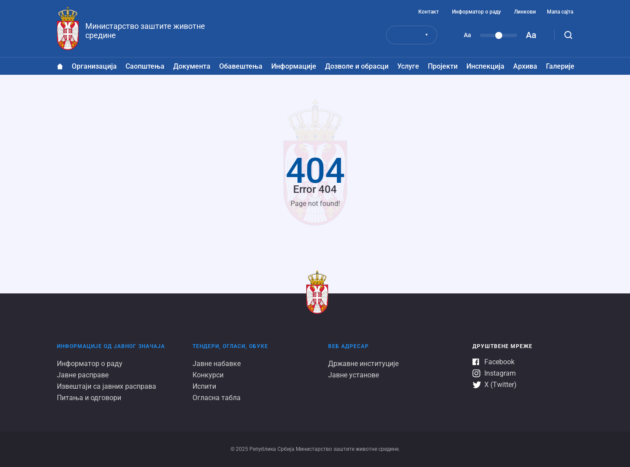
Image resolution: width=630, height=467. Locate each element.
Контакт (428, 12)
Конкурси (208, 375)
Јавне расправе (82, 375)
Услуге (408, 66)
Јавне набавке (216, 363)
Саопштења (145, 66)
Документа (191, 66)
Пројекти (443, 66)
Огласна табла (216, 398)
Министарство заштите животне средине (145, 30)
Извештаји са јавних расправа (106, 386)
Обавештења (240, 66)
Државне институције (363, 363)
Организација (94, 66)
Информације (293, 66)
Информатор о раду (476, 12)
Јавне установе (353, 375)
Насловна (59, 66)
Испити (204, 386)
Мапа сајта (560, 12)
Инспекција (485, 66)
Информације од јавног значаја (111, 346)
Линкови (525, 12)
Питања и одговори (89, 398)
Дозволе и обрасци (356, 66)
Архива (525, 66)
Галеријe (560, 66)
